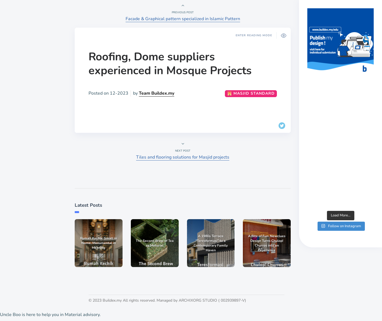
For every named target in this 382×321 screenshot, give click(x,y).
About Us (20, 210)
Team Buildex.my (156, 93)
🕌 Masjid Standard (251, 93)
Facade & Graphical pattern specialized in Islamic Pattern (183, 19)
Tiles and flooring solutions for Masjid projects (182, 157)
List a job (20, 229)
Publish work (24, 219)
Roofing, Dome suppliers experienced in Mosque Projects (170, 63)
